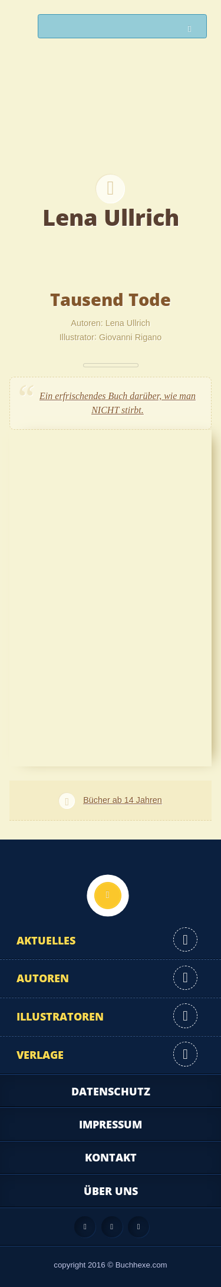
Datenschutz (110, 1091)
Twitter (138, 1226)
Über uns (111, 1191)
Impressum (110, 1124)
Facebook (112, 1226)
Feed (84, 1226)
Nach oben (107, 895)
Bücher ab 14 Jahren (122, 800)
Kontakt (111, 1157)
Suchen (192, 29)
